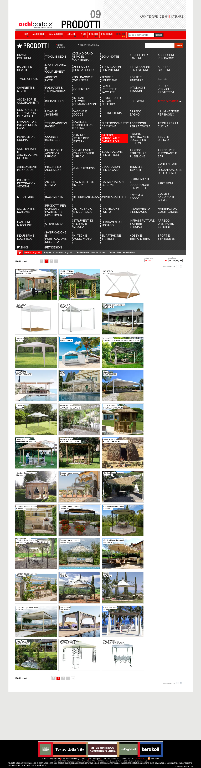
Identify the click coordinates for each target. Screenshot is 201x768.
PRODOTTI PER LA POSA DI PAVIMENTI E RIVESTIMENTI (55, 210)
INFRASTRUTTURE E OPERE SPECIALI (140, 223)
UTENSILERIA (54, 223)
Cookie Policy (39, 765)
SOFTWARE (137, 101)
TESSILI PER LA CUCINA (168, 125)
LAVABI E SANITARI (51, 113)
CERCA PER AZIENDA (89, 45)
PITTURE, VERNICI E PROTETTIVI (166, 89)
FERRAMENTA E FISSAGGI (112, 224)
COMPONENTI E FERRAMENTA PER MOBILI (27, 113)
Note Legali (94, 758)
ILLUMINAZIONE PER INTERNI (112, 69)
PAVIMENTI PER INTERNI (83, 183)
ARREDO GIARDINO (164, 69)
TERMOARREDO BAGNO (56, 125)
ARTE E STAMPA (50, 183)
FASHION (23, 247)
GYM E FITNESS (84, 168)
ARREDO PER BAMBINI (139, 57)
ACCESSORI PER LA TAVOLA (140, 125)
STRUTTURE (25, 196)
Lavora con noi (128, 758)
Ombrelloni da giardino (63, 252)
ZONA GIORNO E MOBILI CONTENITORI (83, 56)
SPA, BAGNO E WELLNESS (83, 79)
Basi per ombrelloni (126, 252)
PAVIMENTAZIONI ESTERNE (112, 183)
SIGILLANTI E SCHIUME (25, 210)
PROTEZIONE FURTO (110, 210)
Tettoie (112, 252)
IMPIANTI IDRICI (55, 101)
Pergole (47, 252)
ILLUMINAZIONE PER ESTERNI (140, 69)
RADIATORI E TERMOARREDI (55, 89)
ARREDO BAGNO (135, 113)
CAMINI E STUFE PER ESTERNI (81, 138)
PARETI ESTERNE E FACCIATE (109, 89)
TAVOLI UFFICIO (27, 78)
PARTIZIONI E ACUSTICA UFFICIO (54, 153)
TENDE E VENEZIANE (109, 79)
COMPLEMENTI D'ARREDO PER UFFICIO (83, 153)
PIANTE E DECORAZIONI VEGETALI (26, 183)
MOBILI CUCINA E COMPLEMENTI (55, 68)
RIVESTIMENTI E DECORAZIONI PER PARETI (139, 183)
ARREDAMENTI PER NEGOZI (27, 168)
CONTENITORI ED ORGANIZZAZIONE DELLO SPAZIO (168, 168)
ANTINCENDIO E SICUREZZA (82, 210)
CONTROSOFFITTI (112, 196)
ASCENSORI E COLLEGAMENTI (28, 101)
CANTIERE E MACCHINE (25, 224)
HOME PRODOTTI (60, 46)
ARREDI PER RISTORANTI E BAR (167, 153)
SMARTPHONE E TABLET (111, 237)
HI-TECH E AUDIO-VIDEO (82, 237)
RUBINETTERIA (111, 113)
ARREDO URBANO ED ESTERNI (166, 223)
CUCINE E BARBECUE (52, 138)
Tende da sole (82, 252)
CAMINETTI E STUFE (25, 89)
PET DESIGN (53, 247)
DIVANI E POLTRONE (24, 57)
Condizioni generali (51, 758)
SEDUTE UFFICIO (163, 138)
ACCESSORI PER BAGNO (166, 57)
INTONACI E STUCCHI (137, 89)
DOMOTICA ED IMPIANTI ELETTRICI (111, 101)
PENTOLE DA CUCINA (25, 138)
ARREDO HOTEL (51, 79)
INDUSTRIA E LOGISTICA (25, 237)
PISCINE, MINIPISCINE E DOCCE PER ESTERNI (139, 138)
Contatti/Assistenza (110, 758)
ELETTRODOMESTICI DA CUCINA (112, 125)
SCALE (162, 78)
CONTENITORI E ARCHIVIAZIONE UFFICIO (27, 153)
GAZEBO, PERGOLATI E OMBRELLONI (110, 138)
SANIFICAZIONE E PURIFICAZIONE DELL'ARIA (56, 237)
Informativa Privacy (70, 758)
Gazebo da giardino (33, 252)
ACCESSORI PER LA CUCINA (83, 69)
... (61, 261)
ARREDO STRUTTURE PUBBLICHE (138, 153)
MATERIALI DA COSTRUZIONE (168, 210)
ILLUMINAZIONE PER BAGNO (168, 113)
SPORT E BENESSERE (166, 237)
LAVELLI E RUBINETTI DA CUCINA (82, 124)
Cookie (84, 758)
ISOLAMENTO (54, 196)
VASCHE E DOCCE (80, 113)
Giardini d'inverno (99, 252)
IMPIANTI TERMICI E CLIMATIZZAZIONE (84, 101)
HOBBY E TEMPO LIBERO (140, 237)
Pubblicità (140, 758)
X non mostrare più (184, 766)
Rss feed (155, 758)
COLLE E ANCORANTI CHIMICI (166, 196)
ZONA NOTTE (110, 56)
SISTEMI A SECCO (136, 197)
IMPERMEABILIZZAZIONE (84, 196)
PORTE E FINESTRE (136, 79)
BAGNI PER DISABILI (24, 69)
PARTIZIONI (165, 183)
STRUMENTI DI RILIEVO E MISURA (83, 223)
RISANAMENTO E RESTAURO (140, 210)
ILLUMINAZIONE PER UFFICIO (112, 153)
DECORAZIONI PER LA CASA (111, 168)
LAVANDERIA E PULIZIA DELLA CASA (27, 124)
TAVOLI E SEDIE (55, 56)
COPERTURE (82, 89)
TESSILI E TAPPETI (136, 168)
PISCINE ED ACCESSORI (53, 168)
